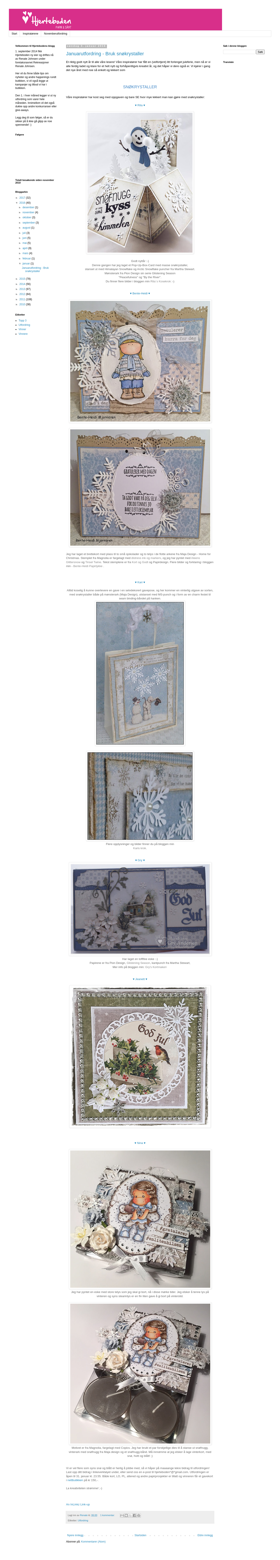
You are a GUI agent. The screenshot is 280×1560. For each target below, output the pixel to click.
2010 (22, 304)
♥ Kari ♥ (140, 582)
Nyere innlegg (75, 1535)
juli (24, 232)
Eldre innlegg (205, 1535)
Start (14, 33)
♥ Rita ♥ (140, 105)
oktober (27, 217)
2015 (22, 278)
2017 (22, 197)
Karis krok (139, 848)
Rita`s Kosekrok (160, 281)
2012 (22, 294)
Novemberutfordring (55, 33)
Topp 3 (22, 320)
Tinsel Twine (93, 562)
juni (25, 237)
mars (26, 253)
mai (25, 243)
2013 (22, 289)
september (29, 222)
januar (27, 263)
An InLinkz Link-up (78, 1504)
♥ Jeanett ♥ (140, 979)
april (25, 248)
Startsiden (140, 1535)
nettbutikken (75, 1480)
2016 (22, 202)
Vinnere (23, 333)
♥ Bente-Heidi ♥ (140, 293)
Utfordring (83, 1520)
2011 (22, 299)
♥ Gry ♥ (140, 860)
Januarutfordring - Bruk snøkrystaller (105, 53)
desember (29, 207)
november (29, 212)
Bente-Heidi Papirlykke (88, 566)
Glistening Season (138, 963)
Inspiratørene (30, 33)
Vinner (22, 329)
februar (27, 258)
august (27, 227)
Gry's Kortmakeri (156, 967)
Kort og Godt (140, 562)
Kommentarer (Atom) (93, 1541)
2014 (22, 284)
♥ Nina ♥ (140, 1143)
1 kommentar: (107, 1515)
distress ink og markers (146, 558)
